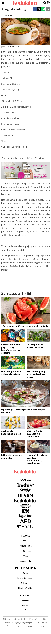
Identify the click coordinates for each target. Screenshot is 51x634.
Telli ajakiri (25, 583)
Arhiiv (25, 573)
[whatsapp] (43, 9)
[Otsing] (44, 3)
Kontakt (25, 605)
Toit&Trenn (25, 551)
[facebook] (35, 9)
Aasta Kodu (25, 561)
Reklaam (25, 600)
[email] (48, 9)
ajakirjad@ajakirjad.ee (20, 623)
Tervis (25, 540)
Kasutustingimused (25, 578)
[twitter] (39, 9)
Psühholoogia (25, 545)
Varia (25, 556)
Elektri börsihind (25, 588)
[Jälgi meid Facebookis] (25, 611)
